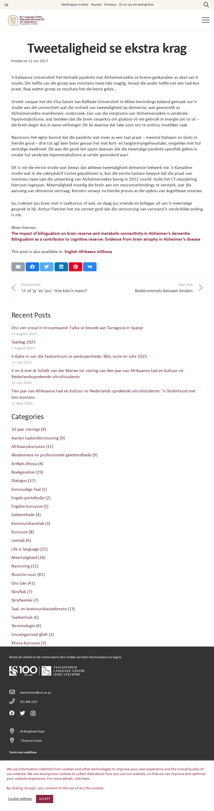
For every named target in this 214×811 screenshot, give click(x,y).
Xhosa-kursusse (25, 643)
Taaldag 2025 (23, 342)
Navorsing (20, 566)
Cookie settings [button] (20, 799)
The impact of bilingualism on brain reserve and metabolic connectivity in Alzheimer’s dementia (100, 233)
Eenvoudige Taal (26, 489)
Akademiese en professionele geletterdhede (51, 455)
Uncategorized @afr (29, 635)
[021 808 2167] (14, 702)
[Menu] (205, 20)
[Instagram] (32, 713)
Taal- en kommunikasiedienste (39, 609)
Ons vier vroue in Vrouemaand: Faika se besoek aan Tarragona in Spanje (77, 328)
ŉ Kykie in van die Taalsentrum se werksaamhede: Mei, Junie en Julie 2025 (79, 356)
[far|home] (6, 4)
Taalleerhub (22, 617)
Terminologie (23, 626)
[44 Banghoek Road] (14, 731)
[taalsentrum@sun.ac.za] (14, 692)
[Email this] (18, 266)
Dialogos (19, 481)
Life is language (25, 549)
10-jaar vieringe (25, 429)
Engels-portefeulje (27, 498)
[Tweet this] (46, 266)
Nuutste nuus (23, 574)
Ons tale (18, 583)
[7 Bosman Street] (14, 741)
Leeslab (18, 540)
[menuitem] (71, 252)
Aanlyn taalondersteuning (35, 438)
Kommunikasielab (27, 523)
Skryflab (18, 592)
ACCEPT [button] (44, 799)
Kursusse (19, 532)
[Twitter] (22, 713)
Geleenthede (23, 515)
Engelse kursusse (26, 506)
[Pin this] (75, 266)
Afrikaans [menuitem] (87, 252)
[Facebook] (12, 713)
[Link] (26, 20)
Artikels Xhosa (24, 464)
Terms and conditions (23, 752)
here (85, 779)
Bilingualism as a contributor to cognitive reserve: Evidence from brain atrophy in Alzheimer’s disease (106, 239)
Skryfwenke (21, 600)
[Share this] (32, 266)
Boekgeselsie (23, 472)
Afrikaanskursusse (28, 447)
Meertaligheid (24, 558)
